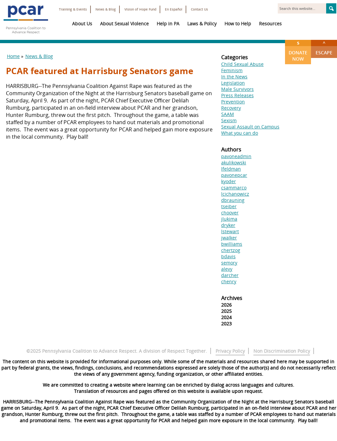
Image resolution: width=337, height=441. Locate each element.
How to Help (237, 23)
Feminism (232, 70)
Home (13, 56)
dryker (228, 225)
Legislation (233, 83)
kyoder (228, 181)
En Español (173, 9)
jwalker (229, 237)
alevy (226, 269)
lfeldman (231, 169)
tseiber (229, 206)
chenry (228, 281)
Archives (231, 298)
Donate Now (298, 51)
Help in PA (168, 23)
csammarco (233, 187)
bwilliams (231, 244)
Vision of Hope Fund (140, 9)
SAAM (227, 114)
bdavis (228, 256)
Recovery (231, 108)
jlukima (229, 219)
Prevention (233, 101)
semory (229, 263)
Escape (324, 48)
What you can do (239, 133)
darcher (230, 275)
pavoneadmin (236, 156)
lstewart (230, 231)
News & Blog (105, 9)
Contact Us (199, 9)
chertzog (230, 250)
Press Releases (237, 95)
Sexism (229, 120)
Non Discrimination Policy (281, 351)
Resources (270, 23)
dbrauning (233, 200)
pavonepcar (234, 175)
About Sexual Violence (124, 23)
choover (230, 212)
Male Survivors (237, 89)
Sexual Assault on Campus (250, 127)
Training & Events (73, 9)
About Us (82, 23)
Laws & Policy (202, 23)
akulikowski (233, 162)
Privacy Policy (230, 351)
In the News (234, 76)
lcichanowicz (235, 194)
